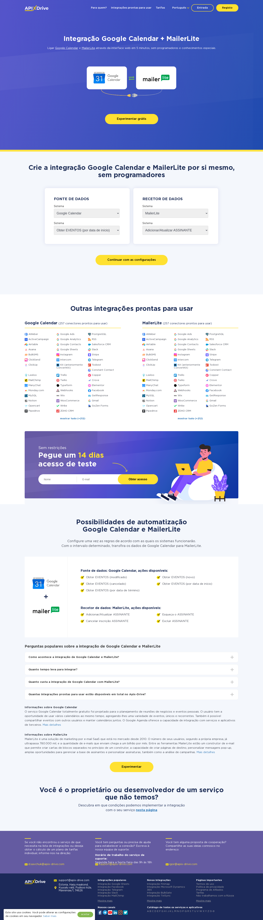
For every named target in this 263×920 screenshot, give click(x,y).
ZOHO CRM (67, 411)
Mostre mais (105, 901)
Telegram (97, 360)
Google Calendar (66, 48)
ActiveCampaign (38, 339)
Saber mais (49, 916)
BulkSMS (33, 355)
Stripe (95, 355)
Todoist (96, 365)
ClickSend (34, 360)
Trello (63, 375)
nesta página (146, 810)
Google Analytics (70, 339)
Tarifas (160, 8)
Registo (227, 8)
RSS (94, 339)
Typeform (66, 385)
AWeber (33, 334)
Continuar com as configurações (131, 260)
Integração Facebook (111, 887)
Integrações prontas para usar (131, 8)
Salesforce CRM (101, 344)
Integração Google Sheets (113, 884)
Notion (32, 401)
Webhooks (66, 391)
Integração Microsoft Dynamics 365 (166, 888)
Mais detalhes (52, 725)
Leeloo (32, 375)
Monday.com (36, 391)
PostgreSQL (99, 334)
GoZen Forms (100, 406)
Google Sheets (69, 350)
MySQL (32, 396)
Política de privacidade (210, 887)
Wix (62, 396)
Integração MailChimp (111, 896)
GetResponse (100, 396)
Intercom (65, 360)
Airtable (33, 344)
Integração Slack (108, 893)
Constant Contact (103, 370)
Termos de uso (205, 884)
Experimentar (132, 767)
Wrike (63, 406)
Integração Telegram (110, 890)
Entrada (202, 8)
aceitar (85, 914)
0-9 (212, 911)
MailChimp (34, 380)
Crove (95, 380)
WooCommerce (69, 401)
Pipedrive (34, 411)
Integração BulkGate (159, 893)
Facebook (98, 391)
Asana (32, 350)
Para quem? (99, 8)
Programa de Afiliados (209, 890)
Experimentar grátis (131, 119)
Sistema (59, 206)
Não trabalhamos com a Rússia (215, 896)
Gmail (95, 401)
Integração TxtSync (159, 896)
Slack (95, 350)
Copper (96, 375)
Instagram (66, 355)
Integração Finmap (158, 884)
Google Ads (67, 334)
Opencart (34, 406)
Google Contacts (70, 344)
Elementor (98, 385)
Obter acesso (138, 479)
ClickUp (33, 365)
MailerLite (88, 48)
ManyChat (34, 385)
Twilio (63, 380)
